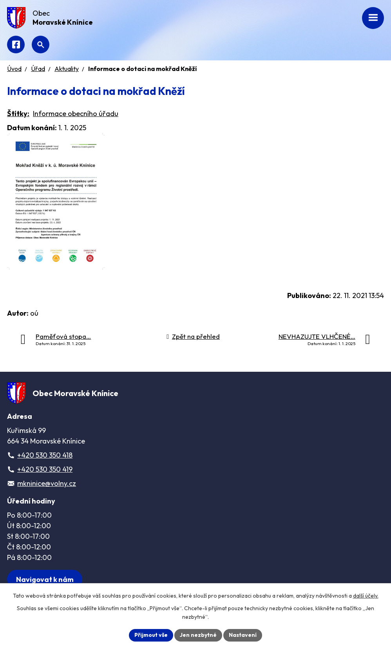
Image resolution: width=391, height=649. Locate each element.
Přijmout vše (151, 634)
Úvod (14, 69)
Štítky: (18, 113)
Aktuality (66, 69)
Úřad (38, 69)
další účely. (365, 595)
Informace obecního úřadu (75, 113)
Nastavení (243, 634)
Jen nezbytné (198, 634)
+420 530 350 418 (44, 455)
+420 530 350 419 (44, 469)
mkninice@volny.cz (46, 483)
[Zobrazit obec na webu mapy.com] (44, 579)
